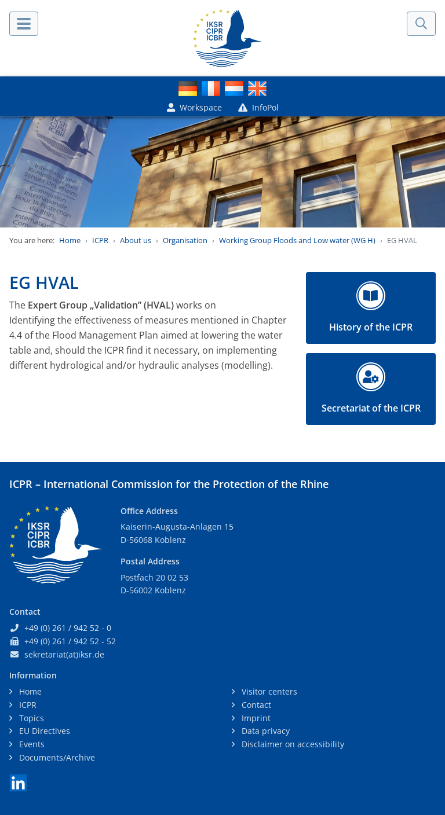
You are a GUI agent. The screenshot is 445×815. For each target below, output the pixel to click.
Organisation (185, 240)
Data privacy (264, 730)
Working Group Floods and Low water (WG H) (297, 240)
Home (70, 240)
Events (31, 744)
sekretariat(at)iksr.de (64, 654)
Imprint (255, 718)
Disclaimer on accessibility (291, 744)
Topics (30, 718)
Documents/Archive (56, 757)
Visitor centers (268, 691)
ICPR (100, 240)
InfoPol (258, 107)
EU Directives (43, 730)
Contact (255, 704)
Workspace (194, 107)
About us (135, 240)
